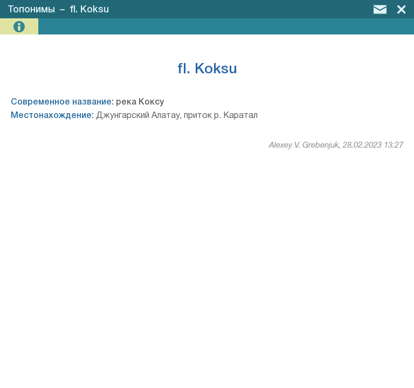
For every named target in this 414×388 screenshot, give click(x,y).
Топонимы (31, 9)
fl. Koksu (89, 9)
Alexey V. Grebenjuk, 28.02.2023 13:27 (336, 145)
